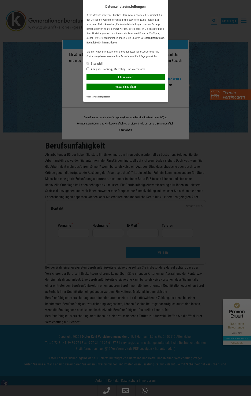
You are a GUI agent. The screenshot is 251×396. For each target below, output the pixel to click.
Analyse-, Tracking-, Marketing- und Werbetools (115, 69)
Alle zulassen (125, 77)
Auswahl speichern (126, 86)
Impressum (105, 97)
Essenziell (94, 63)
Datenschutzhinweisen (152, 37)
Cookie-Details (93, 97)
